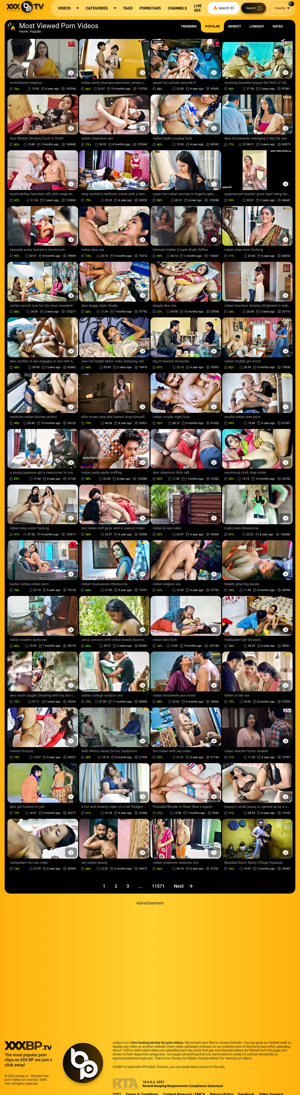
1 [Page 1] (104, 886)
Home (23, 31)
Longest (257, 26)
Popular (212, 26)
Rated (278, 26)
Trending (189, 26)
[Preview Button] (71, 73)
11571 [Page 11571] (158, 886)
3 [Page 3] (128, 886)
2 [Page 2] (116, 886)
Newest (234, 26)
